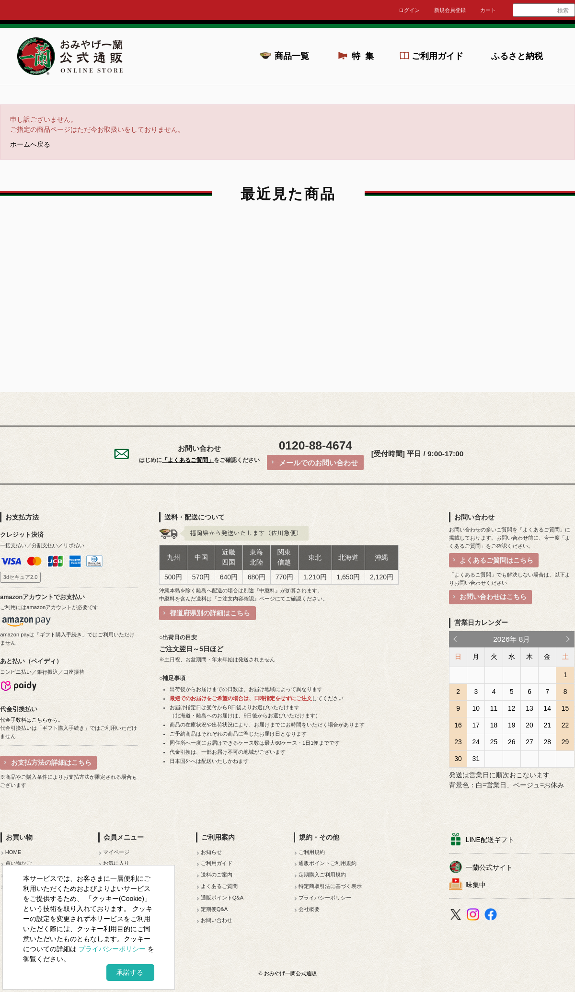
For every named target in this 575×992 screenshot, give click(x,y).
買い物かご (18, 863)
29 (565, 742)
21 (547, 725)
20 (529, 725)
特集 (366, 56)
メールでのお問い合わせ (318, 463)
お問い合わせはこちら (493, 596)
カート (488, 10)
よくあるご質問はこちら (496, 560)
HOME (13, 852)
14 (547, 708)
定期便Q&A (214, 909)
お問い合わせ (216, 920)
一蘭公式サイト (489, 867)
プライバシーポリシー (325, 897)
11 (493, 708)
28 (547, 742)
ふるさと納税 (517, 56)
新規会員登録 (450, 10)
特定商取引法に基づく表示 (330, 886)
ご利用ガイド (437, 56)
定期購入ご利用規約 (322, 874)
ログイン (409, 10)
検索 (563, 10)
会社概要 (309, 909)
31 (476, 758)
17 (476, 725)
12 (511, 708)
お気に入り (116, 863)
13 (529, 708)
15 (565, 708)
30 (457, 758)
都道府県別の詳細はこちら (210, 613)
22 (565, 725)
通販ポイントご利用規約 (327, 863)
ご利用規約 (312, 852)
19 (511, 725)
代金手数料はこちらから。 (31, 720)
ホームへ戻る (30, 144)
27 (529, 742)
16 (457, 725)
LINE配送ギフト (490, 839)
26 (511, 742)
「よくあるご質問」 (188, 460)
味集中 (476, 884)
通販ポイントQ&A (222, 897)
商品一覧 (292, 56)
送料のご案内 (216, 874)
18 (493, 725)
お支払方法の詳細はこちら (51, 762)
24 (476, 742)
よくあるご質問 (219, 886)
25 (493, 742)
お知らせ (211, 852)
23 (457, 742)
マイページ (116, 852)
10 (476, 708)
